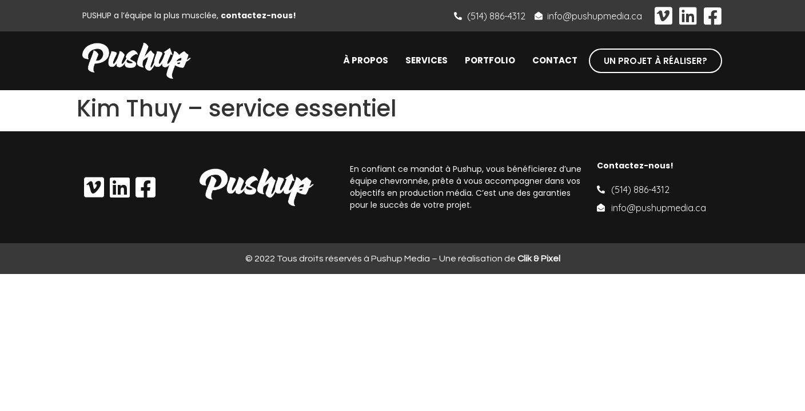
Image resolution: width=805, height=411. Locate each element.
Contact (554, 60)
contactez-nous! (258, 15)
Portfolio (490, 60)
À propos (365, 60)
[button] (655, 61)
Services (426, 60)
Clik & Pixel (538, 258)
